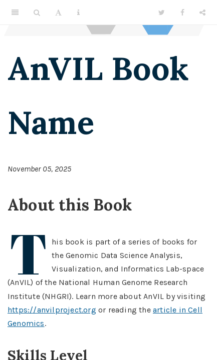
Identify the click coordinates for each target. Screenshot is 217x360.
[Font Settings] (58, 12)
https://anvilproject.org (52, 309)
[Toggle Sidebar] (15, 12)
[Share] (202, 12)
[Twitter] (161, 12)
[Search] (37, 12)
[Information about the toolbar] (78, 12)
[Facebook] (182, 12)
